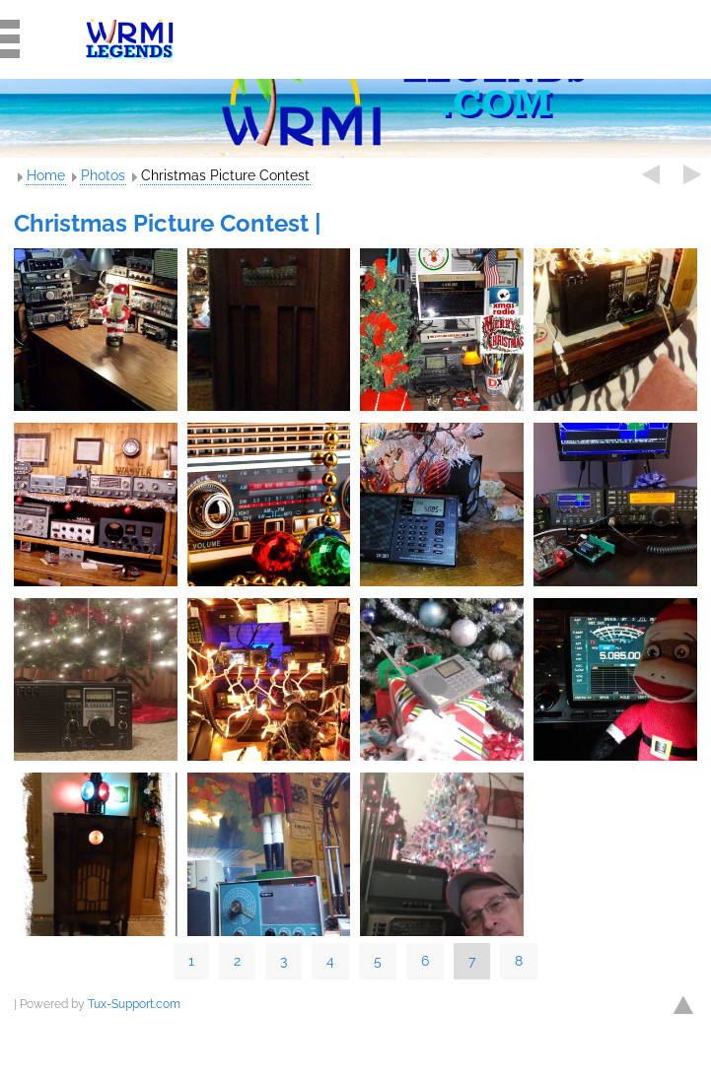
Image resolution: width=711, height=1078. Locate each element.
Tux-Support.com (134, 1004)
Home (46, 175)
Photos (103, 175)
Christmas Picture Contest (225, 175)
